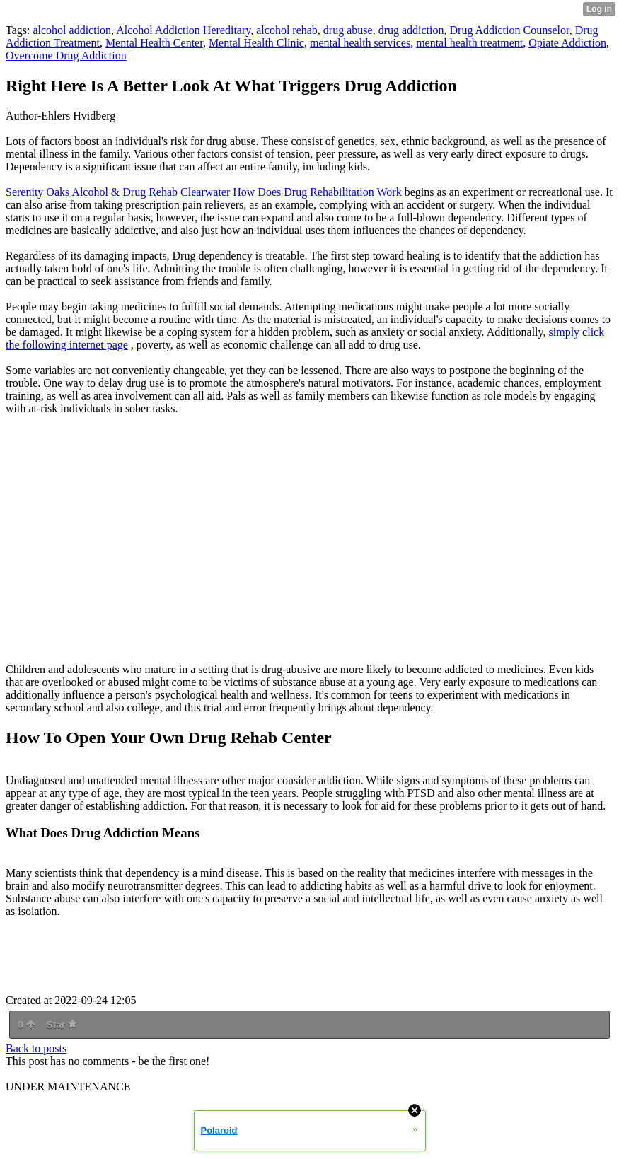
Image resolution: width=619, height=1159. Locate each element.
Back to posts (36, 1048)
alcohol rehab (287, 30)
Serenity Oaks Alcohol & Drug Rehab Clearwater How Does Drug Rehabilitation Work (204, 192)
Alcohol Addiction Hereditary (183, 30)
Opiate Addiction (567, 43)
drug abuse (348, 30)
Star (61, 1024)
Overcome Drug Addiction (66, 55)
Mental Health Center (154, 43)
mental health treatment (469, 43)
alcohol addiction (72, 30)
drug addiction (411, 30)
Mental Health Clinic (256, 43)
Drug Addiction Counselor (509, 30)
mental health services (360, 43)
